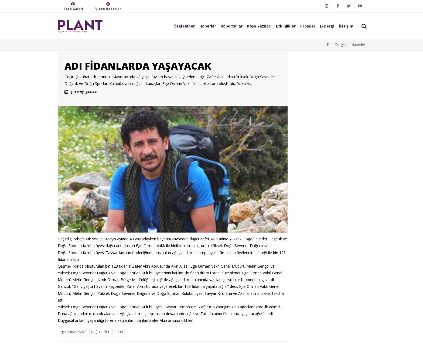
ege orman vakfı (73, 331)
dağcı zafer (100, 331)
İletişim (346, 26)
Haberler (207, 26)
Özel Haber (184, 26)
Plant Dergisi (336, 44)
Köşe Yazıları (259, 26)
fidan (118, 331)
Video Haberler (108, 6)
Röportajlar (232, 26)
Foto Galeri (73, 6)
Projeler (307, 26)
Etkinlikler (286, 26)
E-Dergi (327, 26)
